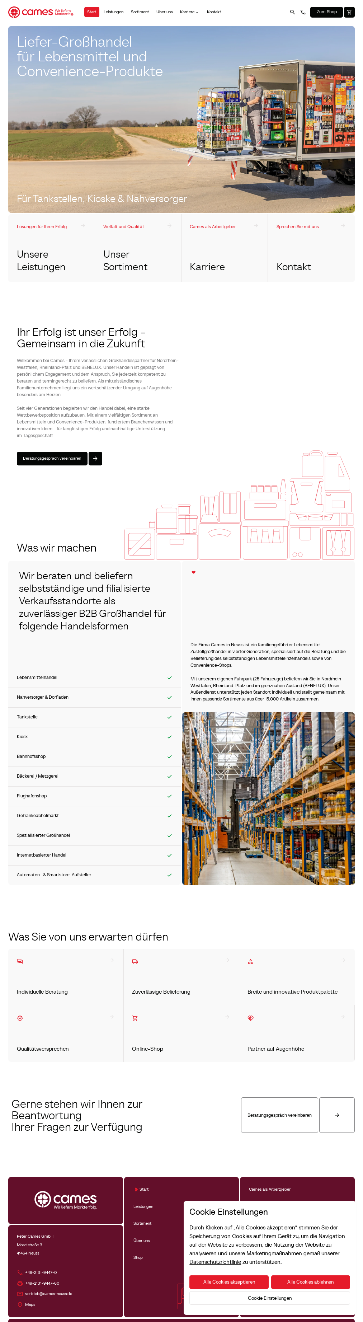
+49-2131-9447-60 (42, 1283)
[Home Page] (41, 12)
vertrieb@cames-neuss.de (48, 1293)
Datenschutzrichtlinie (215, 1261)
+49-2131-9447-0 (41, 1272)
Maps (30, 1304)
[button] (190, 12)
